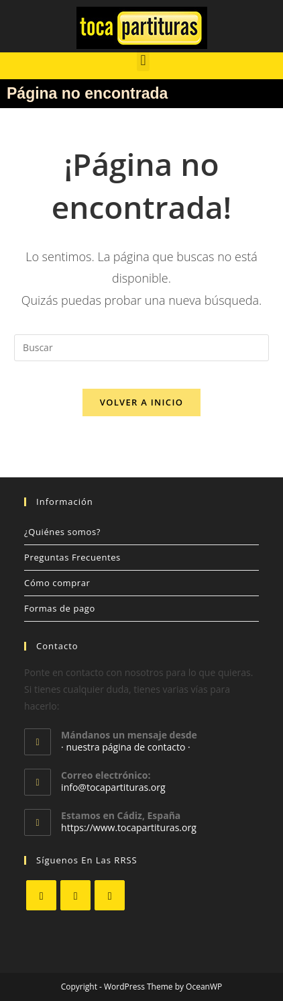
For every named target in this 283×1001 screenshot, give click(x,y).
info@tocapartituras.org (113, 787)
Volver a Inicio (141, 402)
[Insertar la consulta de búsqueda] (141, 347)
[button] (143, 60)
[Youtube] (110, 895)
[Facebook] (75, 895)
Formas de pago (59, 608)
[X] (41, 895)
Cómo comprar (57, 583)
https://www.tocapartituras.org (128, 827)
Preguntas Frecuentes (72, 557)
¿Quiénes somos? (62, 532)
